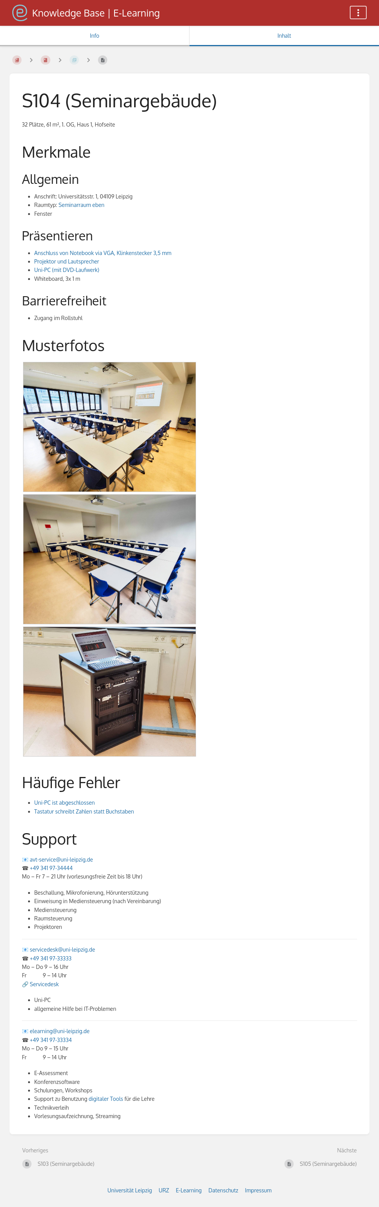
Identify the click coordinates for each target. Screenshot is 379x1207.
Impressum (258, 1190)
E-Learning (188, 1190)
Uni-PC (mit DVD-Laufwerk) (66, 270)
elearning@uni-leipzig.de (60, 1031)
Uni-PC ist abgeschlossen (64, 802)
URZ (164, 1190)
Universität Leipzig (130, 1190)
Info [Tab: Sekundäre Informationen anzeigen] (95, 35)
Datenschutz (223, 1190)
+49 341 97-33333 (50, 958)
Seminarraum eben (81, 205)
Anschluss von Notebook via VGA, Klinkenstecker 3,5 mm (102, 253)
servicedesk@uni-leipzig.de (62, 949)
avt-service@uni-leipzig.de (61, 859)
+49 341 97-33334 (51, 1040)
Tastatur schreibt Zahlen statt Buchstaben (84, 811)
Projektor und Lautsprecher (66, 261)
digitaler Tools (106, 1098)
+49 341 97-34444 (51, 868)
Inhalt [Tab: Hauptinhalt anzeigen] (284, 35)
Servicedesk (44, 984)
